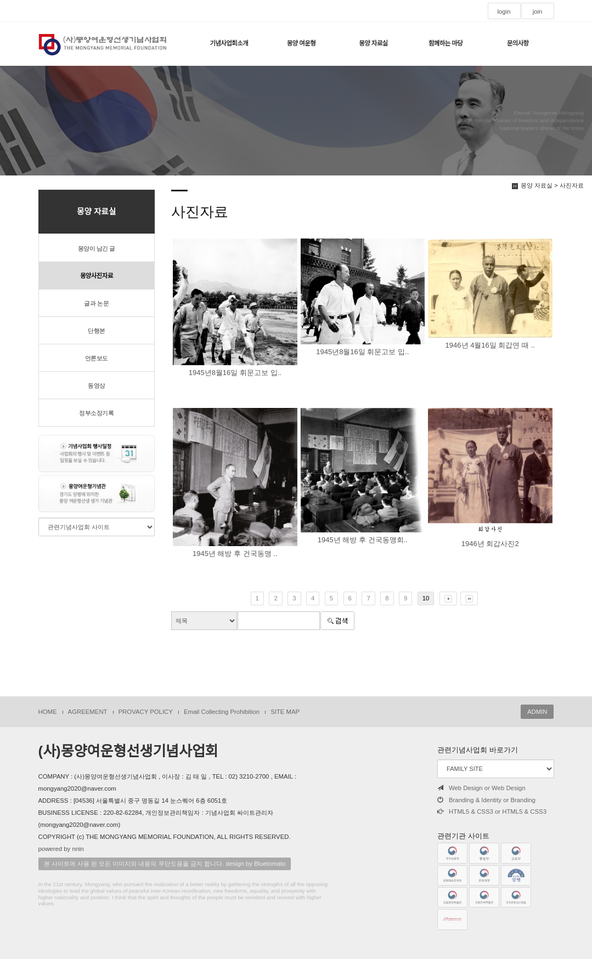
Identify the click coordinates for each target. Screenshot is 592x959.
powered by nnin (61, 848)
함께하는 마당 (446, 43)
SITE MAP (285, 711)
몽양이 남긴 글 (96, 248)
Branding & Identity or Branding (486, 800)
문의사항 (518, 43)
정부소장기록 (96, 413)
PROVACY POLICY (146, 711)
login (503, 11)
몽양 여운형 (301, 43)
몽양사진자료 (96, 276)
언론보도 (96, 358)
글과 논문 (96, 303)
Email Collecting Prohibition (222, 711)
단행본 (96, 330)
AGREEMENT (88, 711)
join (538, 11)
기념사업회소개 (229, 43)
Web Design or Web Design (481, 788)
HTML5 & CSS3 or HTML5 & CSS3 (491, 811)
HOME (47, 711)
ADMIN (537, 711)
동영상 (96, 385)
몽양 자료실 (373, 43)
